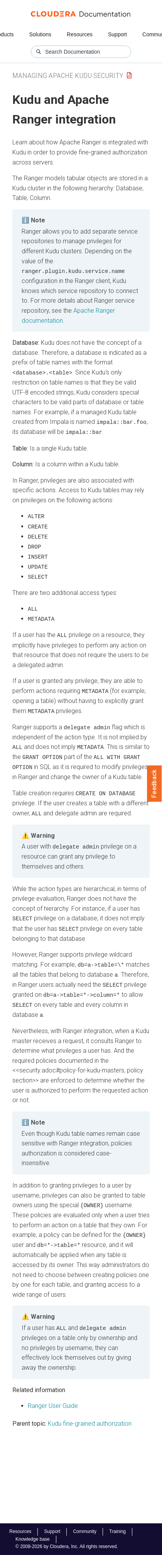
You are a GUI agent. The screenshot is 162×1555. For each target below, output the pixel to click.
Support (117, 34)
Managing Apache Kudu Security (67, 75)
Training (117, 1531)
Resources (80, 34)
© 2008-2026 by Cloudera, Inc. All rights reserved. (66, 1546)
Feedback (154, 783)
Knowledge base (32, 1539)
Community (84, 1531)
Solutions (40, 34)
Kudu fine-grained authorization (90, 1417)
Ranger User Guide (53, 1399)
